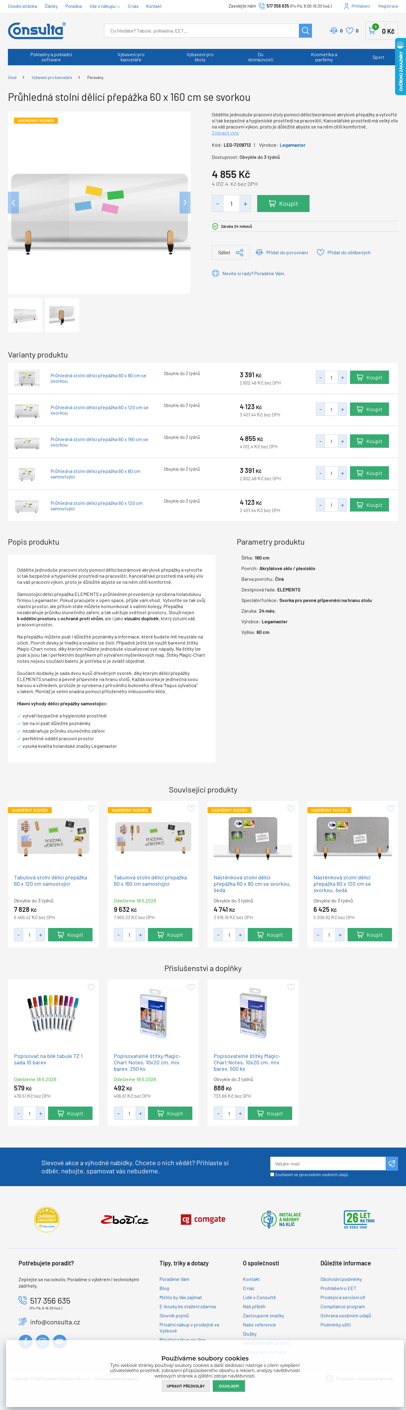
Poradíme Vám (174, 1279)
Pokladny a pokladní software (51, 56)
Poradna (73, 6)
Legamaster (293, 145)
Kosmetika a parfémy (324, 56)
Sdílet (224, 252)
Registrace (388, 6)
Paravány (95, 77)
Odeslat (392, 1164)
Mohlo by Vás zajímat (180, 1297)
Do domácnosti (260, 56)
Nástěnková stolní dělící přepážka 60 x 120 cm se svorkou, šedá (342, 883)
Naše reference (259, 1324)
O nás (133, 6)
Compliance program (342, 1306)
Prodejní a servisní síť (342, 1297)
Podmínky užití (335, 1324)
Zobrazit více (225, 132)
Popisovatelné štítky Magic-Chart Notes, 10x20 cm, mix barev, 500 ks (247, 1062)
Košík (383, 29)
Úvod (12, 77)
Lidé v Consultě (259, 1297)
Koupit (289, 203)
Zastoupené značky (263, 1315)
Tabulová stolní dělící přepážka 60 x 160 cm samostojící (150, 880)
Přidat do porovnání (287, 252)
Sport (378, 57)
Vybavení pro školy (200, 56)
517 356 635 (278, 6)
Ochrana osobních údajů (345, 1315)
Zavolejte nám (243, 6)
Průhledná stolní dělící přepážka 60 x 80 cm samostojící (95, 473)
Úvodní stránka (22, 6)
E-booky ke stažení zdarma (187, 1306)
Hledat (305, 31)
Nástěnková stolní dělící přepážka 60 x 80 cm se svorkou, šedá (252, 883)
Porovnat (341, 31)
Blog (164, 1288)
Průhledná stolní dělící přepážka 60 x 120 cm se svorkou (100, 410)
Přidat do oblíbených (349, 252)
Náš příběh (254, 1306)
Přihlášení (361, 6)
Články (51, 6)
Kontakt (154, 6)
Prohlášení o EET (338, 1288)
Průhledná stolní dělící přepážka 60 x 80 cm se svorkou (98, 378)
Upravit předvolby (186, 1385)
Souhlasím (229, 1385)
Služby (250, 1333)
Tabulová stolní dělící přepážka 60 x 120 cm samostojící (50, 880)
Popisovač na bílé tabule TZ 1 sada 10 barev (48, 1059)
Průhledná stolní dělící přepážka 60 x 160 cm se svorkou (99, 441)
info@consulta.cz (55, 1322)
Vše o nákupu (102, 6)
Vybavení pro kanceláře (131, 56)
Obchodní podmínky (341, 1279)
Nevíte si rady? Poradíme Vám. (253, 273)
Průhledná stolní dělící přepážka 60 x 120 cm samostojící (96, 505)
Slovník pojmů (174, 1315)
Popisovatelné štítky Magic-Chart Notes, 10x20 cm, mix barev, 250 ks (147, 1062)
